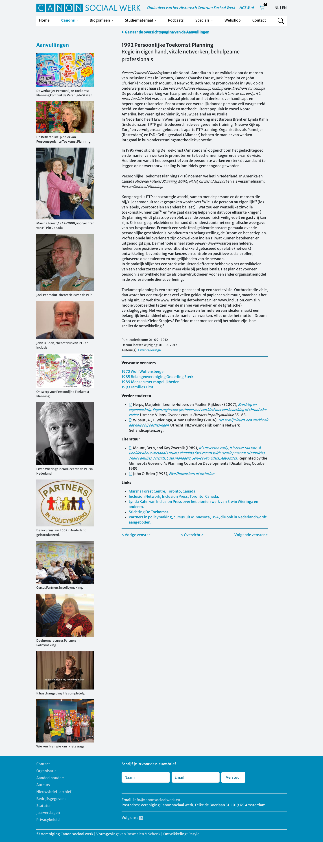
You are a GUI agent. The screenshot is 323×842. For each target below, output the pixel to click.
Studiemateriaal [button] (139, 20)
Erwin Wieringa (149, 350)
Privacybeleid (48, 819)
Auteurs (43, 784)
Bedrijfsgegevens (51, 798)
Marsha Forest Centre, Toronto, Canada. (162, 491)
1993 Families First (137, 387)
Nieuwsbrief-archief (53, 791)
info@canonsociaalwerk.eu (156, 800)
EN (284, 7)
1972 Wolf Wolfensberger (143, 371)
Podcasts (176, 20)
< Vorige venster (136, 535)
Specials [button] (202, 20)
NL (277, 7)
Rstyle (193, 834)
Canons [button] (68, 20)
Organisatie (46, 771)
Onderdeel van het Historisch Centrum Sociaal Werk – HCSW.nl (200, 7)
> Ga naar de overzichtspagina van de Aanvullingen (165, 32)
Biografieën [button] (100, 20)
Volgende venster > (251, 535)
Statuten (44, 805)
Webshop (233, 20)
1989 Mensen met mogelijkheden (150, 382)
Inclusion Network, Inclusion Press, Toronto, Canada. (174, 496)
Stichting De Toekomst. (149, 512)
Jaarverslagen (48, 812)
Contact (259, 20)
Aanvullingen (52, 45)
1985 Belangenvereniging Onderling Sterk (157, 376)
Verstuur (233, 777)
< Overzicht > (192, 535)
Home (44, 20)
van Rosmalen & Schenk (140, 834)
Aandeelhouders (50, 778)
